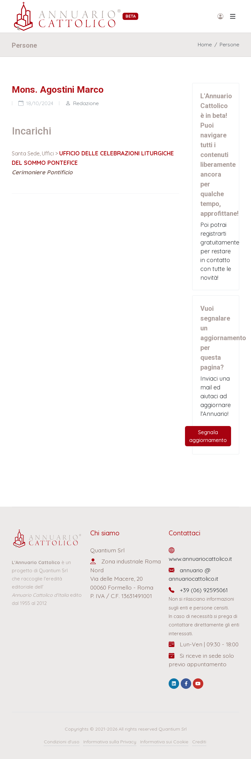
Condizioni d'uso (61, 742)
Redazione (82, 103)
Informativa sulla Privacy (109, 742)
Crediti (199, 742)
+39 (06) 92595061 (198, 589)
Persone (229, 44)
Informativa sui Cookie (164, 742)
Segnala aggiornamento (208, 436)
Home (205, 44)
